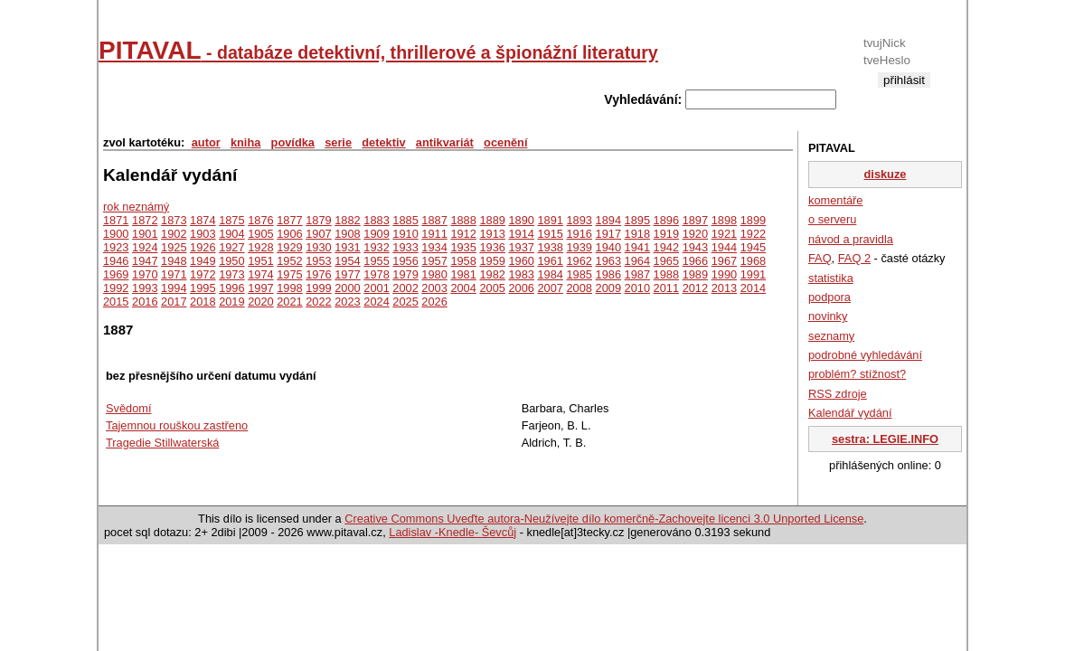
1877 (289, 220)
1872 (144, 220)
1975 (289, 274)
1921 (724, 234)
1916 (579, 234)
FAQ (820, 258)
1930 (318, 247)
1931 (347, 247)
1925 (173, 247)
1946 (115, 261)
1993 (144, 288)
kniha (245, 142)
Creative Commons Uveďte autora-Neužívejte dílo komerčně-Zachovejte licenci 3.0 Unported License (603, 518)
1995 (202, 288)
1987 (637, 274)
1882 (347, 220)
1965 (666, 261)
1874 (202, 220)
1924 (144, 247)
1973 (231, 274)
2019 (231, 301)
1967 (724, 261)
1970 (144, 274)
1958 (463, 261)
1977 (347, 274)
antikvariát (445, 142)
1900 (115, 234)
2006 (520, 288)
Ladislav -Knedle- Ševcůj (452, 532)
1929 (289, 247)
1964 (637, 261)
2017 (173, 301)
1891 (549, 220)
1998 (289, 288)
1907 (318, 234)
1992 (115, 288)
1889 (491, 220)
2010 (637, 288)
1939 (579, 247)
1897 (695, 220)
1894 (608, 220)
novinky (827, 316)
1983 (520, 274)
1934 (434, 247)
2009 (608, 288)
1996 (231, 288)
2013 (724, 288)
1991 (753, 274)
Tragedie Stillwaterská (162, 442)
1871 (115, 220)
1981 (463, 274)
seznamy (831, 336)
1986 (608, 274)
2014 (753, 288)
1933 (405, 247)
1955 (376, 261)
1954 (347, 261)
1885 (405, 220)
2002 (405, 288)
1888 (463, 220)
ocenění (505, 142)
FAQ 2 (854, 258)
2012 (695, 288)
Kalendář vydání (849, 413)
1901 (144, 234)
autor (206, 142)
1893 (579, 220)
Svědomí (129, 408)
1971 (173, 274)
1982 (491, 274)
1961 (549, 261)
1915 (549, 234)
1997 (260, 288)
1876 (260, 220)
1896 (666, 220)
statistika (830, 278)
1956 (405, 261)
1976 (318, 274)
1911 (434, 234)
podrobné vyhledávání (865, 355)
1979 (405, 274)
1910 (405, 234)
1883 (376, 220)
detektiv (383, 142)
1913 (491, 234)
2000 (347, 288)
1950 (231, 261)
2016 (144, 301)
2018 (202, 301)
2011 (666, 288)
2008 (579, 288)
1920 (695, 234)
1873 (173, 220)
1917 (608, 234)
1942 (666, 247)
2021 (289, 301)
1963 (608, 261)
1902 (173, 234)
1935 (463, 247)
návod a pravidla (850, 239)
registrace (903, 94)
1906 (289, 234)
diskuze (885, 174)
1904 (231, 234)
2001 (376, 288)
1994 (173, 288)
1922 (753, 234)
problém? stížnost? (857, 374)
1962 (579, 261)
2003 (434, 288)
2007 (549, 288)
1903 (202, 234)
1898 (724, 220)
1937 (520, 247)
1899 (753, 220)
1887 (434, 220)
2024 (376, 301)
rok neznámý (136, 206)
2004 (463, 288)
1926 (202, 247)
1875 (231, 220)
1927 (231, 247)
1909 (376, 234)
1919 (666, 234)
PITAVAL (378, 50)
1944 (724, 247)
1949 (202, 261)
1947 (144, 261)
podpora (829, 297)
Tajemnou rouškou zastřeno (177, 425)
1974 (260, 274)
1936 (491, 247)
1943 (695, 247)
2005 (491, 288)
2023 (347, 301)
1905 (260, 234)
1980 (434, 274)
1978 (376, 274)
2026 (434, 301)
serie (338, 142)
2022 (318, 301)
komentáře (835, 200)
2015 (115, 301)
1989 (695, 274)
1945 (753, 247)
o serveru (832, 219)
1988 (666, 274)
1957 (434, 261)
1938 (549, 247)
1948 (173, 261)
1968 (753, 261)
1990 (724, 274)
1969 (115, 274)
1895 (637, 220)
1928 (260, 247)
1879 (318, 220)
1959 (491, 261)
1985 (579, 274)
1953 (318, 261)
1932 (376, 247)
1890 (520, 220)
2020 (260, 301)
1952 (289, 261)
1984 (549, 274)
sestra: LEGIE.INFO (885, 439)
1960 (520, 261)
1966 (695, 261)
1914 (520, 234)
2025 (405, 301)
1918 (637, 234)
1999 (318, 288)
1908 (347, 234)
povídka (293, 142)
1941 (637, 247)
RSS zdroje (837, 394)
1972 (202, 274)
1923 (115, 247)
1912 (463, 234)
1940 (608, 247)
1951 (260, 261)
